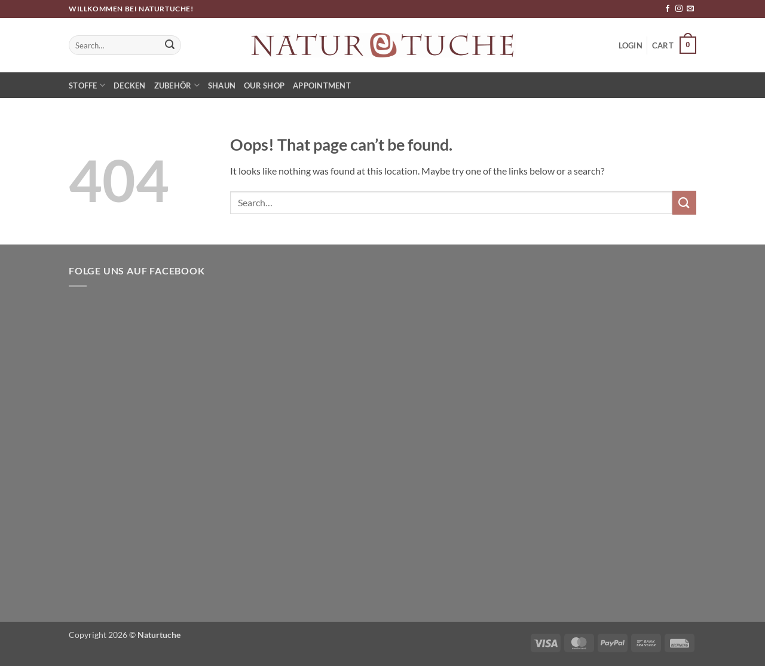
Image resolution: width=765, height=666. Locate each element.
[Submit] (170, 45)
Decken (130, 85)
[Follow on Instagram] (679, 9)
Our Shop (264, 85)
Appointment (322, 85)
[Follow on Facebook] (667, 9)
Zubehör (177, 85)
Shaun (221, 85)
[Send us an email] (690, 9)
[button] (674, 45)
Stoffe (87, 85)
